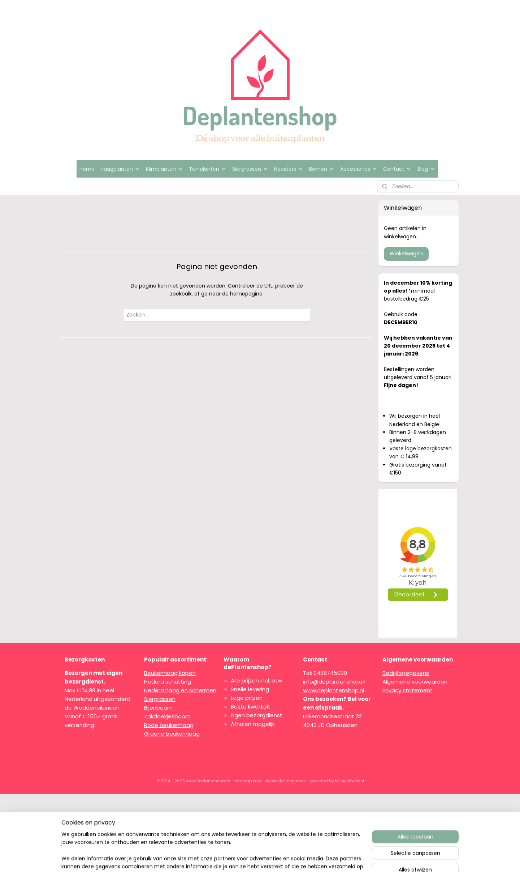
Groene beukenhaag (172, 733)
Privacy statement (407, 690)
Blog (426, 169)
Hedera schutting (167, 681)
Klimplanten (164, 169)
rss (258, 781)
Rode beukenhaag (169, 725)
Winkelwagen (406, 253)
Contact (397, 169)
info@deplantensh (328, 681)
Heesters (288, 169)
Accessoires (358, 169)
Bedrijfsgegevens (405, 673)
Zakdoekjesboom (167, 716)
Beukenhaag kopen (170, 673)
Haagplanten (120, 169)
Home (87, 169)
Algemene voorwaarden (414, 681)
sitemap (243, 781)
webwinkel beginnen (285, 781)
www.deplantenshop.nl (333, 690)
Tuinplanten (207, 169)
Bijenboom (158, 707)
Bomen (321, 169)
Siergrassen (250, 169)
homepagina (246, 293)
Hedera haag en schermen (180, 690)
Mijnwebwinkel (349, 781)
